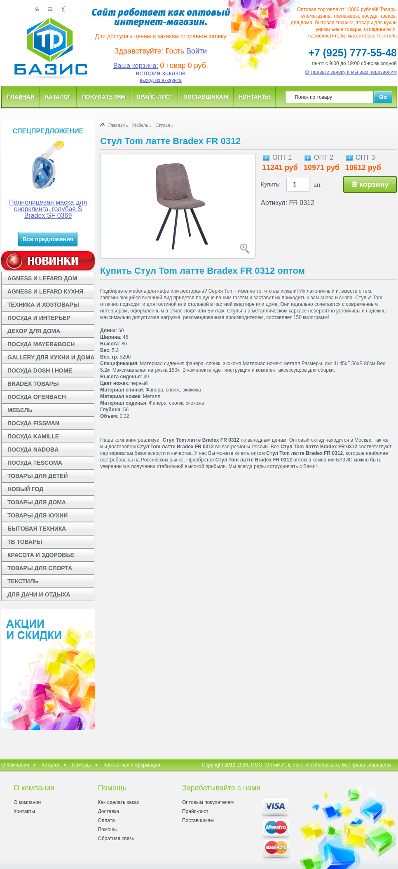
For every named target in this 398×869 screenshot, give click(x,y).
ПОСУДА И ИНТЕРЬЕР (38, 318)
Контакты (254, 96)
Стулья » (164, 125)
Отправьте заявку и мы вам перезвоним (351, 72)
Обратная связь (116, 838)
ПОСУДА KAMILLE (33, 436)
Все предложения (48, 239)
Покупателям (104, 96)
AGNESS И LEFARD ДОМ (42, 278)
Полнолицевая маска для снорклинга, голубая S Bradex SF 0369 (48, 209)
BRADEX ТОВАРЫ (33, 383)
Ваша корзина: (135, 65)
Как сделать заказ (118, 802)
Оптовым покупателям (208, 802)
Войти (196, 51)
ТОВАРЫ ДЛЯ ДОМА (36, 502)
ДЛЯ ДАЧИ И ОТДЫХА (38, 594)
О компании (27, 802)
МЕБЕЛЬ (19, 410)
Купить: (271, 184)
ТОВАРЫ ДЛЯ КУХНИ (37, 515)
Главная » (118, 125)
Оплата (106, 820)
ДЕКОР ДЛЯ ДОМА (33, 331)
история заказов (161, 73)
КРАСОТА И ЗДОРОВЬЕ (40, 555)
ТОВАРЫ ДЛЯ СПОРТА (39, 568)
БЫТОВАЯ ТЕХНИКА (36, 528)
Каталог (58, 96)
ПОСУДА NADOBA (33, 449)
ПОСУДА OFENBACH (36, 397)
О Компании (15, 765)
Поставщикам (205, 96)
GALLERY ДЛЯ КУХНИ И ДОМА (50, 357)
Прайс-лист (154, 96)
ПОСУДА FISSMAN (33, 423)
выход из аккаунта (161, 80)
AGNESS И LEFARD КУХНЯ (45, 291)
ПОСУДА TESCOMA (34, 462)
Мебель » (142, 125)
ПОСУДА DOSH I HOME (39, 370)
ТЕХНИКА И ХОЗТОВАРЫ (43, 304)
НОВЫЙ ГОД (25, 489)
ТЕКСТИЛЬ (22, 581)
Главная (20, 96)
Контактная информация (131, 765)
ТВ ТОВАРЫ (24, 541)
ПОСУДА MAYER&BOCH (41, 344)
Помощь (81, 765)
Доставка (108, 811)
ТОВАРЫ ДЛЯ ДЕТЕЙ (37, 476)
